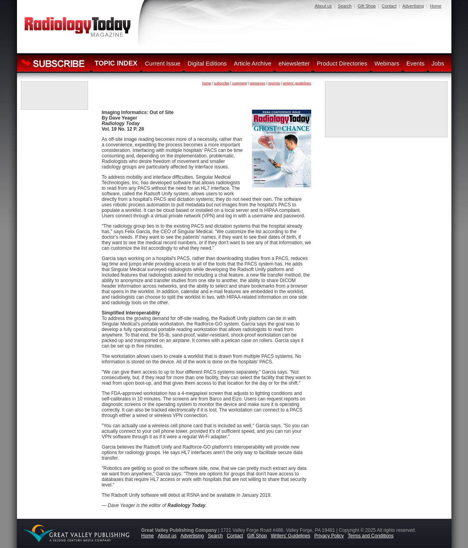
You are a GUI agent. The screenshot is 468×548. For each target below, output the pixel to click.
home (206, 83)
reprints (274, 83)
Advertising (413, 6)
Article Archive (252, 63)
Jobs (438, 63)
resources (257, 83)
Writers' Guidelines (290, 536)
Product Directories (342, 63)
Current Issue (162, 63)
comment (239, 83)
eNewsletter (294, 63)
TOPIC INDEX (116, 63)
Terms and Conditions (370, 536)
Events (415, 63)
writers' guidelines (297, 83)
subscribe (221, 83)
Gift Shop (366, 6)
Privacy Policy (329, 536)
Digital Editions (207, 63)
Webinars (386, 63)
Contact (389, 6)
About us (323, 6)
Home (435, 6)
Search (344, 6)
